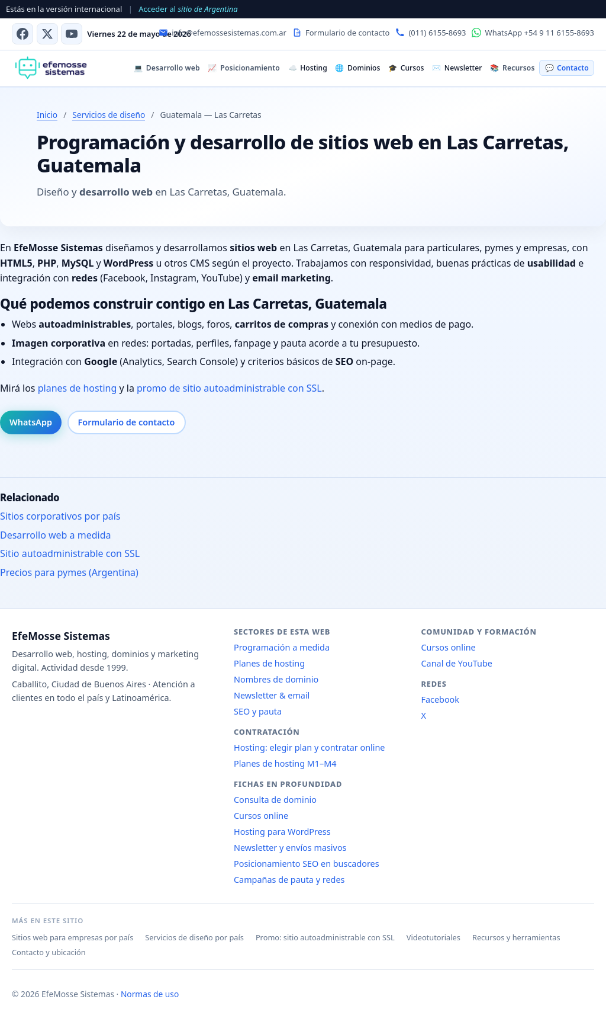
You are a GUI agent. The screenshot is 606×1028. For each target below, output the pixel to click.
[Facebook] (22, 33)
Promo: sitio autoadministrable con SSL (325, 937)
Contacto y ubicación (49, 952)
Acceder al (187, 9)
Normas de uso (150, 994)
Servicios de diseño (108, 114)
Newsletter (457, 68)
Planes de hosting (269, 663)
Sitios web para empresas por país (72, 937)
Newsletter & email (272, 695)
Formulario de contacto (126, 422)
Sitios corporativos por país (60, 516)
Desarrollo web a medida (55, 535)
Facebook (440, 699)
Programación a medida (282, 647)
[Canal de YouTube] (71, 33)
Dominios (357, 68)
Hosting (307, 68)
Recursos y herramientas (516, 937)
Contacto (567, 68)
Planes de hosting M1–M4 (285, 763)
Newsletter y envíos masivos (290, 847)
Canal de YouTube (456, 663)
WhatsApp (30, 422)
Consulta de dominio (275, 799)
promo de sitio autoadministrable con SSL (229, 388)
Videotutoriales (433, 937)
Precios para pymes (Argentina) (69, 572)
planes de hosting (77, 388)
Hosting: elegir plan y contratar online (309, 747)
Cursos (406, 68)
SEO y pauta (258, 711)
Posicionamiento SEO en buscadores (306, 863)
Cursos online (261, 815)
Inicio (47, 114)
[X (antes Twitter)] (47, 33)
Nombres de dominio (276, 679)
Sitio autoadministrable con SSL (70, 553)
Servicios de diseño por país (194, 937)
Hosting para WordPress (282, 831)
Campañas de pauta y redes (289, 879)
